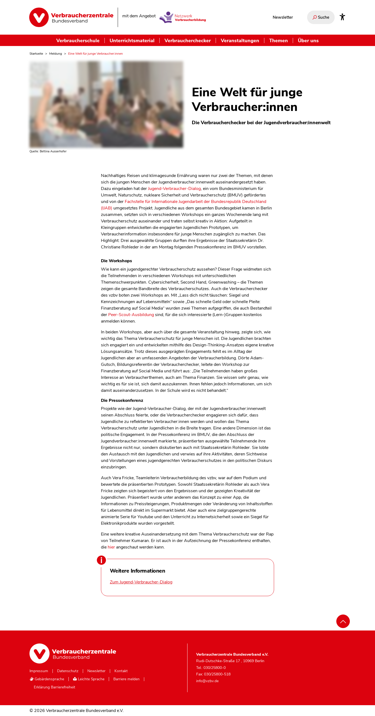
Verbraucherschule (78, 40)
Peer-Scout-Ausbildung (131, 315)
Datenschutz (67, 671)
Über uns (308, 40)
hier (111, 547)
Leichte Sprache (88, 679)
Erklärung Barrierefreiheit (54, 687)
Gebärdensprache (46, 679)
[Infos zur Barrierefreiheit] (342, 17)
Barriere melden (126, 679)
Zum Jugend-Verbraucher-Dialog (141, 582)
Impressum (38, 671)
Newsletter (283, 17)
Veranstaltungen (240, 40)
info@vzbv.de (207, 681)
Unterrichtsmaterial (132, 40)
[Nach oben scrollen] (343, 621)
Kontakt (121, 671)
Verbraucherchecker (188, 40)
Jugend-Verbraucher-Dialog (174, 189)
